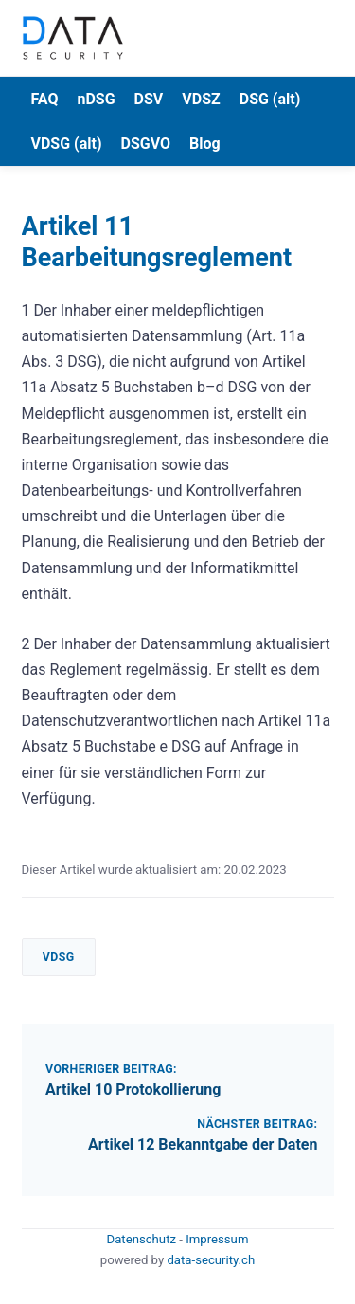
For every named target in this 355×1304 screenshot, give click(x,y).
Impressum (217, 1239)
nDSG (96, 99)
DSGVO (146, 144)
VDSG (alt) (66, 144)
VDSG (59, 957)
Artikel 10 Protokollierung (133, 1089)
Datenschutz (143, 1239)
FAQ (45, 99)
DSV (149, 99)
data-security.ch (211, 1260)
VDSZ (201, 99)
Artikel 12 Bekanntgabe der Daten (202, 1144)
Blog (205, 144)
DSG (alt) (270, 99)
